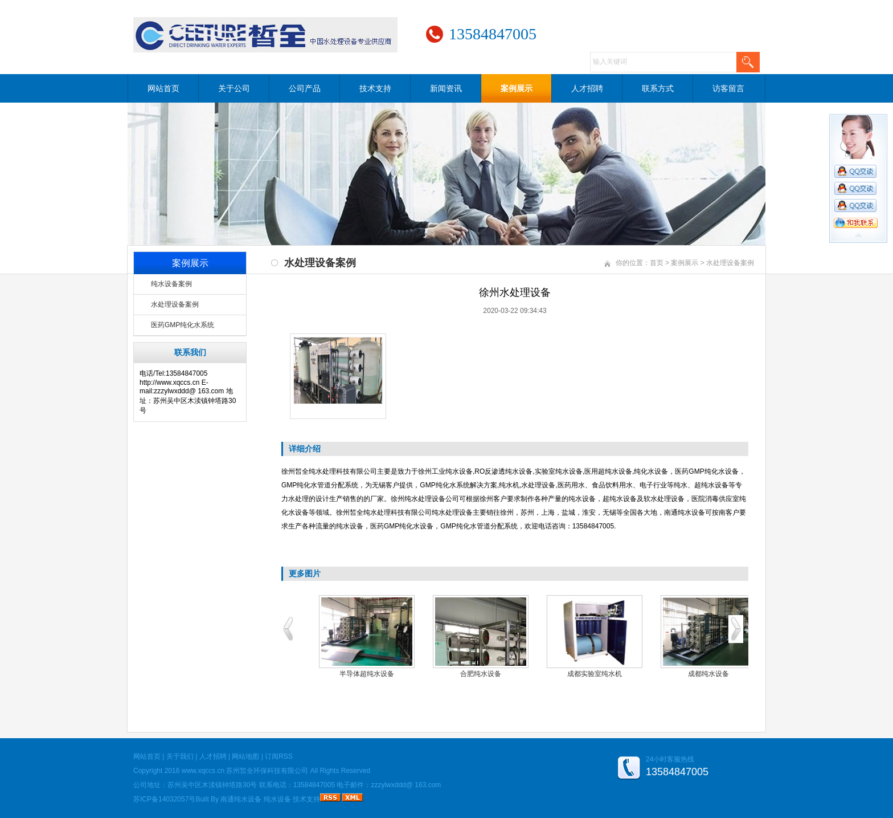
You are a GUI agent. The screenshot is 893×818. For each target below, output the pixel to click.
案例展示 (516, 88)
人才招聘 (587, 88)
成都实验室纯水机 (594, 674)
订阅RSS (279, 756)
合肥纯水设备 (480, 674)
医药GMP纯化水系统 (182, 325)
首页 (656, 263)
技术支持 (375, 88)
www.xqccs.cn (203, 771)
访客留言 (728, 88)
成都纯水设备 (708, 674)
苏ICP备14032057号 (164, 799)
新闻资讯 (446, 88)
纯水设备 (277, 799)
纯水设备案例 (171, 284)
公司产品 (305, 88)
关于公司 (234, 88)
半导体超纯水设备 (366, 674)
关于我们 (180, 756)
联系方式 (658, 88)
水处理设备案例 (175, 304)
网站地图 (245, 756)
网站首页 (163, 88)
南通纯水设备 (240, 799)
